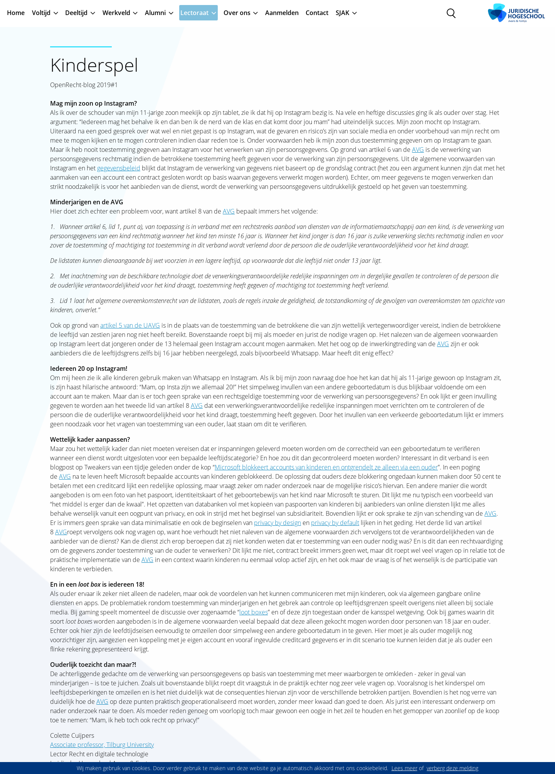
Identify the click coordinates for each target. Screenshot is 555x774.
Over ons (237, 12)
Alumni (155, 12)
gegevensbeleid (118, 168)
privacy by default (335, 522)
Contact (317, 12)
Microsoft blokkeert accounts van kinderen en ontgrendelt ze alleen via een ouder (326, 467)
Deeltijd (76, 12)
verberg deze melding (452, 768)
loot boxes (253, 612)
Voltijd (41, 12)
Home (16, 12)
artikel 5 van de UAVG (130, 325)
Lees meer (404, 768)
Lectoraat (194, 12)
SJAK (342, 12)
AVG (418, 149)
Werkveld (116, 12)
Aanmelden (282, 12)
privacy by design (277, 522)
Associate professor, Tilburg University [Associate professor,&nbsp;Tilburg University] (102, 744)
